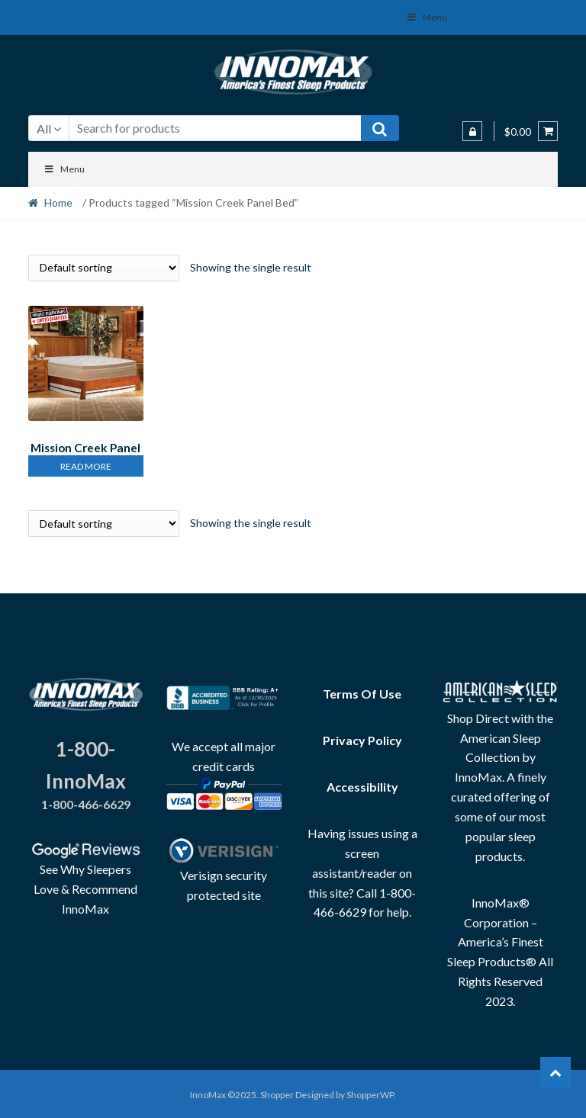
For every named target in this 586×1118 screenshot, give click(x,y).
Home (58, 202)
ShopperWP (370, 1092)
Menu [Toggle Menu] (64, 169)
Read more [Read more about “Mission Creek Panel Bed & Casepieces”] (85, 464)
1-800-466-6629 (85, 802)
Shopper (277, 1092)
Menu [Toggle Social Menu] (426, 17)
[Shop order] (103, 268)
